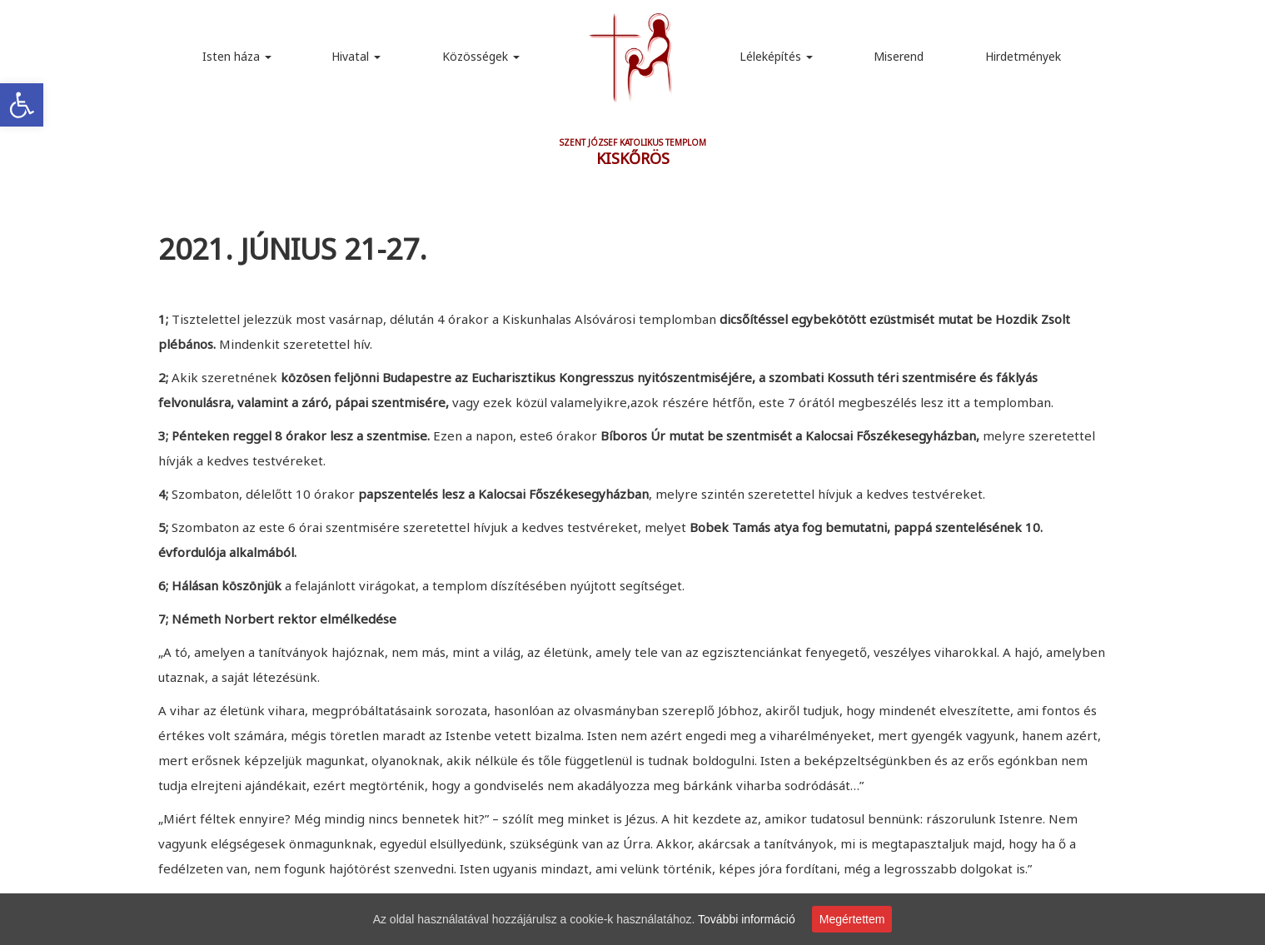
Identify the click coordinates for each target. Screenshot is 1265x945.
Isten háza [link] (236, 56)
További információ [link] (746, 919)
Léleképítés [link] (776, 56)
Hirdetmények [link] (1023, 56)
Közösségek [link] (481, 56)
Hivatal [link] (356, 56)
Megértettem (852, 919)
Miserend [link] (899, 56)
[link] (21, 105)
